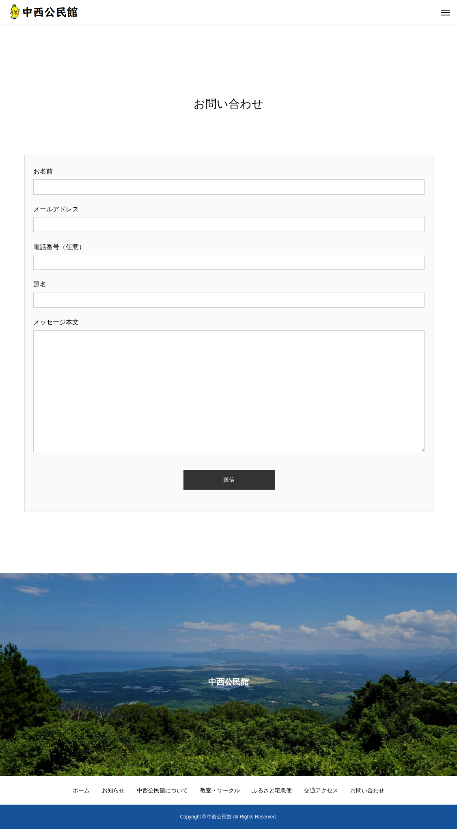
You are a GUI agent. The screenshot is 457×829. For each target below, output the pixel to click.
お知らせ (113, 790)
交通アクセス (321, 790)
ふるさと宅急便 (272, 790)
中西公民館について (162, 790)
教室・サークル (220, 790)
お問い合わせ (367, 790)
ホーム (81, 790)
